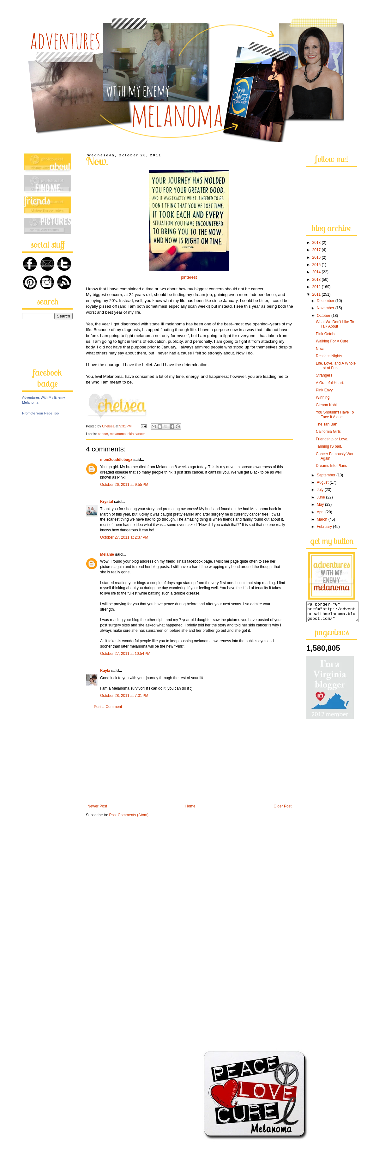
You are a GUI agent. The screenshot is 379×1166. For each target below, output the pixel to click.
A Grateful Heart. (330, 383)
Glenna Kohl (326, 405)
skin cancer (136, 434)
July (321, 489)
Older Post (283, 806)
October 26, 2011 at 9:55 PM (124, 484)
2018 (317, 242)
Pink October (327, 334)
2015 (317, 265)
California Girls (328, 431)
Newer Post (97, 806)
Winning (322, 397)
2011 (317, 294)
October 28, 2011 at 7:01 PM (124, 695)
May (321, 504)
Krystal (106, 501)
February (325, 526)
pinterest (189, 277)
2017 (317, 250)
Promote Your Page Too (40, 413)
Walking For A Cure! (332, 341)
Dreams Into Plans (331, 465)
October (324, 315)
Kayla (105, 670)
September (326, 475)
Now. (320, 349)
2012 (317, 287)
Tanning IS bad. (329, 446)
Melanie (107, 554)
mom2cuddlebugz (116, 459)
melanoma (118, 434)
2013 (317, 279)
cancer (103, 434)
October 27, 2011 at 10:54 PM (125, 653)
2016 (317, 257)
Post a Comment (108, 706)
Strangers (324, 375)
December (326, 301)
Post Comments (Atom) (128, 815)
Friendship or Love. (332, 439)
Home (190, 806)
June (321, 497)
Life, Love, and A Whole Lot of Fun (336, 365)
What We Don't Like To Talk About (335, 324)
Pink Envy (324, 390)
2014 (317, 272)
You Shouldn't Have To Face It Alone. (335, 414)
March (322, 519)
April (321, 512)
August (323, 482)
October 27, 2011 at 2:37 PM (124, 537)
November (326, 308)
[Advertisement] (189, 756)
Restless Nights (329, 356)
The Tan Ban (326, 424)
